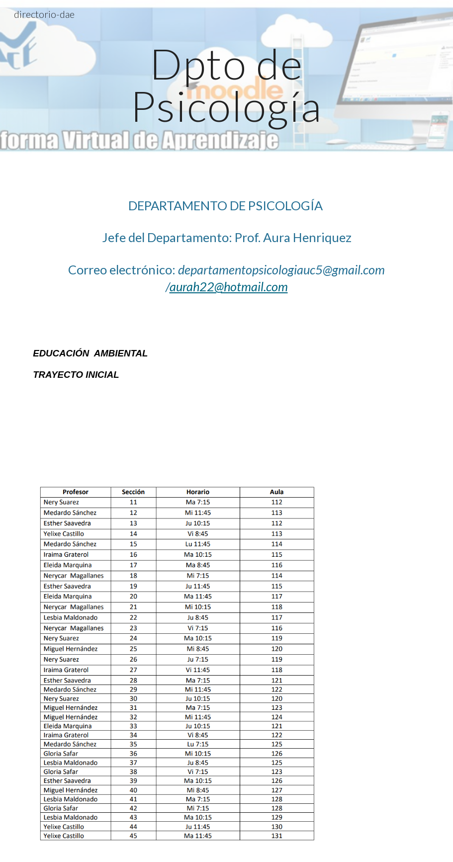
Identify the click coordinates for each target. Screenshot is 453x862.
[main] (226, 84)
